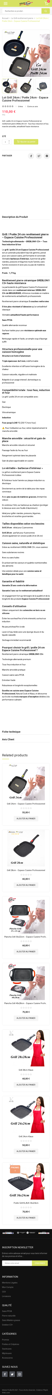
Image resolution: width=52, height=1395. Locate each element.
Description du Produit (15, 216)
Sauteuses (7, 1348)
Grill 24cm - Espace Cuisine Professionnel (26, 803)
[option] (9, 85)
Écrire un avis (32, 106)
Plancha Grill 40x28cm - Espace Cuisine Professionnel (26, 1003)
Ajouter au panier (26, 818)
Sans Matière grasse (11, 1319)
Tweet (39, 156)
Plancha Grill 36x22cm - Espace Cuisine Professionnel (26, 936)
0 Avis (20, 106)
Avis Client (8, 739)
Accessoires (7, 1357)
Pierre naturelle (9, 1315)
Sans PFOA (7, 1310)
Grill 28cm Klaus (26, 1069)
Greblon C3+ (7, 1324)
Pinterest (47, 156)
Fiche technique (11, 731)
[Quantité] (5, 142)
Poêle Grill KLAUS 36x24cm (26, 1202)
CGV (4, 1291)
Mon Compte (7, 1286)
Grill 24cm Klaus (26, 1136)
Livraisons (6, 1295)
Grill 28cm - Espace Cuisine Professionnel (26, 870)
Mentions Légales (9, 1282)
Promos (5, 1339)
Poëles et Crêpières (10, 1343)
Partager (31, 156)
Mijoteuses (7, 1353)
